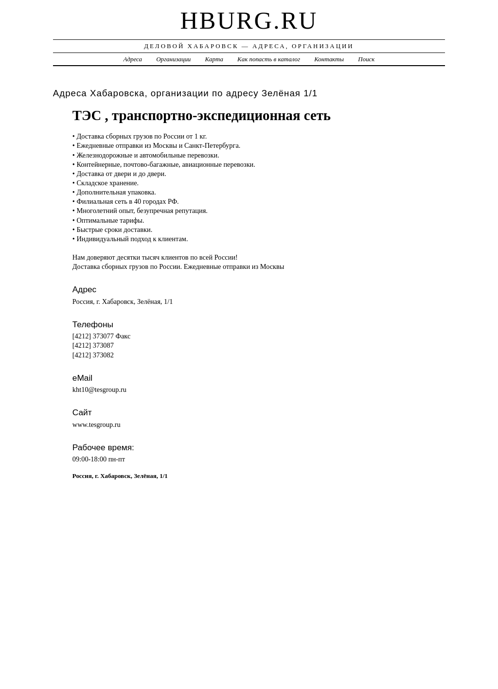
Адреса (133, 59)
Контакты (329, 59)
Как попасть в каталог (268, 59)
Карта (214, 59)
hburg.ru (249, 20)
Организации (173, 59)
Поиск (366, 59)
